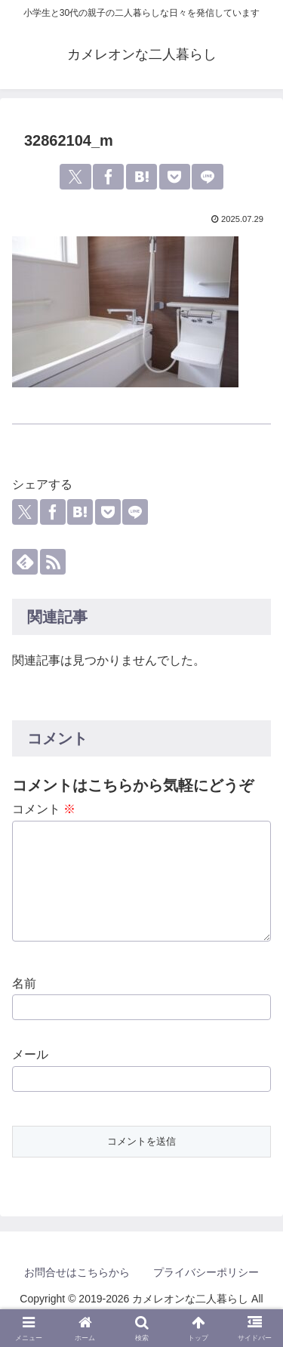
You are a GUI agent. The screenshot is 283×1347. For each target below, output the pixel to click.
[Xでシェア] (75, 177)
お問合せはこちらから (77, 1280)
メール (30, 1062)
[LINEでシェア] (207, 177)
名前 (24, 991)
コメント (43, 809)
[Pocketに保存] (174, 177)
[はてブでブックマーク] (141, 177)
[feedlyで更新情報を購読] (25, 562)
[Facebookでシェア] (108, 177)
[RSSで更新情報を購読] (53, 562)
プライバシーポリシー (206, 1280)
